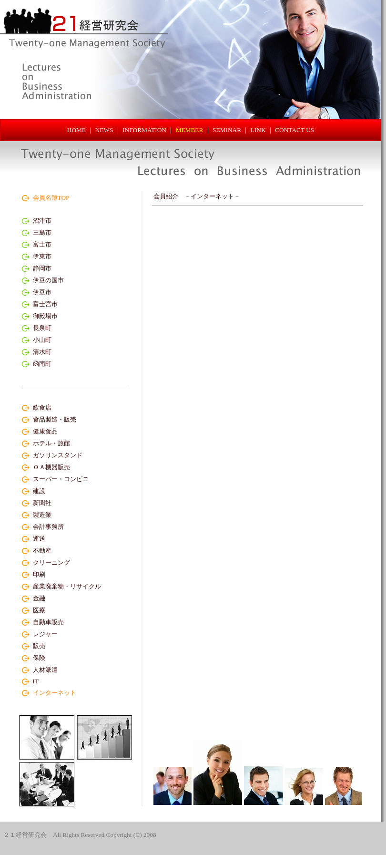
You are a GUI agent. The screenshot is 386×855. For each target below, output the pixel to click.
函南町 (42, 363)
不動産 (42, 550)
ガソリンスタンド (57, 455)
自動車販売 (48, 622)
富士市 (42, 244)
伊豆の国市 (48, 280)
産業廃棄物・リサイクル (67, 586)
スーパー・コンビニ (61, 479)
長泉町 (42, 327)
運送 (39, 538)
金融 (39, 598)
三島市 (42, 232)
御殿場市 (45, 315)
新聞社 (42, 502)
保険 (39, 657)
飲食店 (42, 407)
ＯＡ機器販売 (51, 467)
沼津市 (42, 220)
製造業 (42, 514)
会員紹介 (165, 196)
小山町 (42, 339)
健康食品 (45, 431)
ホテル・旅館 (51, 443)
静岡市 (42, 268)
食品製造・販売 (54, 419)
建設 (39, 490)
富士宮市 (45, 304)
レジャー (45, 634)
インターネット (212, 196)
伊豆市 (42, 292)
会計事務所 (48, 526)
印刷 (39, 574)
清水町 (42, 351)
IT (36, 681)
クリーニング (51, 562)
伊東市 (42, 256)
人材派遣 (45, 669)
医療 (39, 610)
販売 (39, 645)
